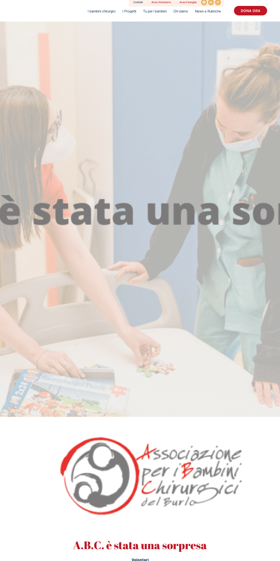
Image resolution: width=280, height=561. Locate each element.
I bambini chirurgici (102, 11)
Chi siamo (180, 11)
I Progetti (129, 11)
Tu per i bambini (155, 11)
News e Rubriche (208, 11)
